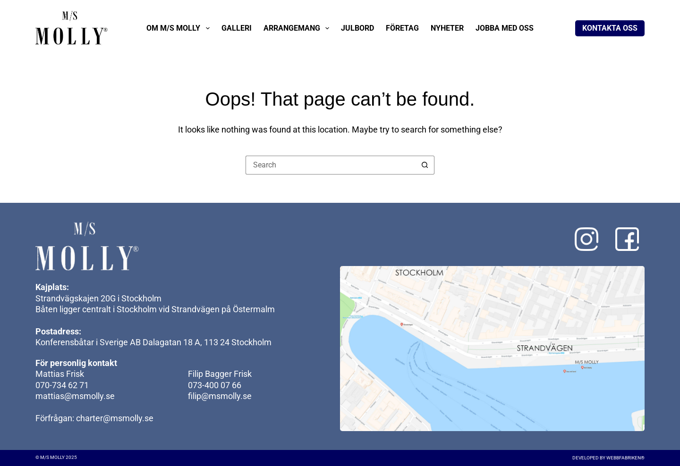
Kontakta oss (610, 28)
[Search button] (425, 165)
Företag (402, 28)
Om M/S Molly (179, 28)
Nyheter (447, 28)
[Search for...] (331, 165)
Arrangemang (298, 28)
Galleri (236, 28)
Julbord (357, 28)
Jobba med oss (505, 28)
